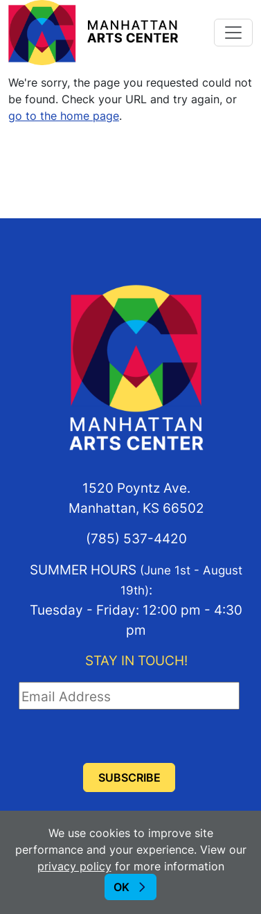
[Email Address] (129, 696)
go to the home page (63, 115)
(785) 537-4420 (136, 538)
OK (121, 887)
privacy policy (74, 866)
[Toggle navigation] (233, 32)
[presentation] (124, 737)
